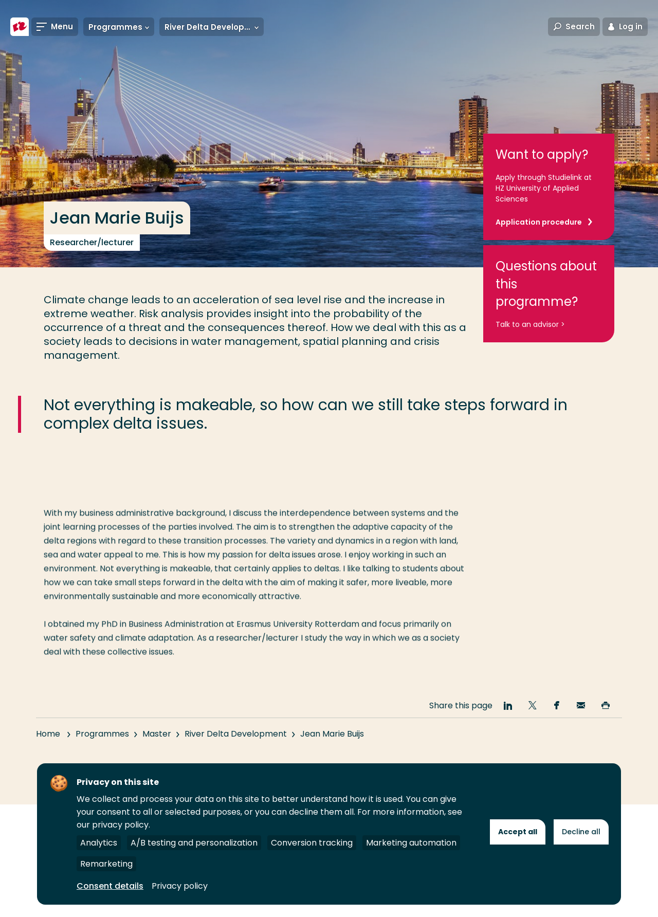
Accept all (517, 832)
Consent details (110, 886)
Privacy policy (180, 886)
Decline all (581, 832)
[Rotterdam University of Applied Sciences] (19, 26)
